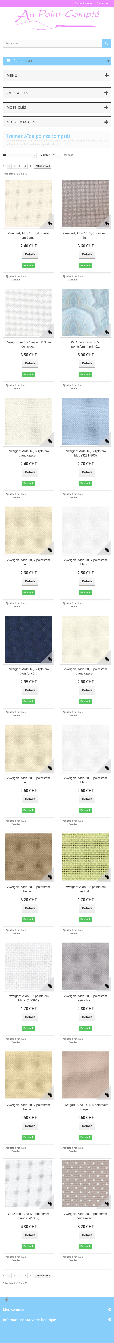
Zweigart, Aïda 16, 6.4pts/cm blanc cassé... (28, 453)
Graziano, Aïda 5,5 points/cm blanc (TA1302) (28, 1216)
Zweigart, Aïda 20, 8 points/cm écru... (28, 780)
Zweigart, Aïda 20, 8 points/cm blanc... (85, 780)
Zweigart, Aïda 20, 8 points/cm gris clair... (85, 998)
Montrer (44, 154)
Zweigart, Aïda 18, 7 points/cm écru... (28, 562)
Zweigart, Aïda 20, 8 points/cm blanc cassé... (85, 671)
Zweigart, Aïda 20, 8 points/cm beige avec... (85, 1216)
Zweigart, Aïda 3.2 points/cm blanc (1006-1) (28, 998)
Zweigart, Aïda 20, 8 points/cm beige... (28, 889)
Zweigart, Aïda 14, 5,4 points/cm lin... (85, 235)
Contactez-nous (84, 3)
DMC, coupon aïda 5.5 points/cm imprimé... (85, 344)
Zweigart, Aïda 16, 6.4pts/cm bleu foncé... (28, 671)
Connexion (103, 3)
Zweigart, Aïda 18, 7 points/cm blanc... (85, 562)
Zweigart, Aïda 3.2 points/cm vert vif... (85, 889)
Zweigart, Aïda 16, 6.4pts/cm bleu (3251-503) (85, 453)
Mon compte (13, 1309)
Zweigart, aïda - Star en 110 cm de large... (28, 344)
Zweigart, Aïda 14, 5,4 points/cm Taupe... (85, 1107)
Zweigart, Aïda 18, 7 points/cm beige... (28, 1107)
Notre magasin (21, 122)
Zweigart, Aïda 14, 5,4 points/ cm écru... (28, 235)
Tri (4, 154)
